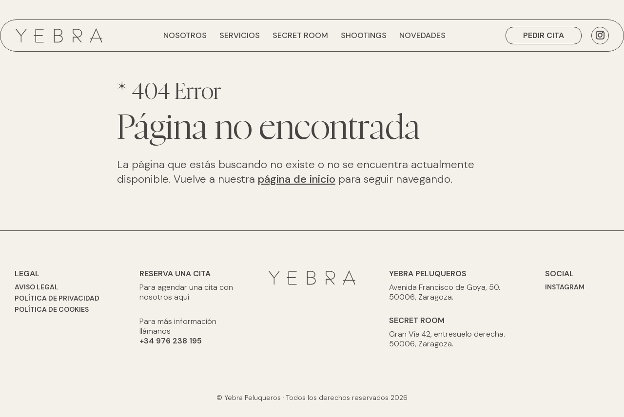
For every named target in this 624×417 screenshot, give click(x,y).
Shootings (364, 35)
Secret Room (300, 35)
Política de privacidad (57, 298)
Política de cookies (52, 309)
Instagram (565, 287)
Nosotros (185, 35)
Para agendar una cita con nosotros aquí (186, 292)
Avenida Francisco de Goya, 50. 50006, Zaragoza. (444, 292)
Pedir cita (543, 35)
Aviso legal (36, 287)
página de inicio (296, 179)
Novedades (422, 35)
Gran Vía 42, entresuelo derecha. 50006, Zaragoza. (447, 339)
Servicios (239, 35)
